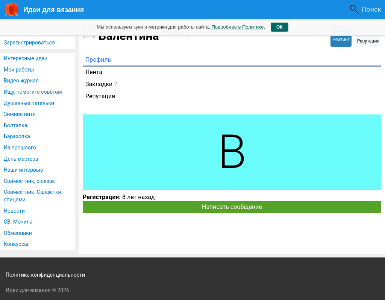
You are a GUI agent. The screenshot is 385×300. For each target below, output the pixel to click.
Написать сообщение (232, 206)
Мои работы (19, 70)
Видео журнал (21, 81)
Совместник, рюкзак (29, 181)
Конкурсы (16, 244)
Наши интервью (23, 170)
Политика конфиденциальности (45, 275)
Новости (14, 211)
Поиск (371, 9)
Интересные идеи (25, 58)
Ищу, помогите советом (33, 92)
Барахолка (17, 136)
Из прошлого (20, 148)
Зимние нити (20, 114)
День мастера (21, 159)
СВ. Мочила (18, 222)
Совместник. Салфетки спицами (32, 196)
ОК (279, 27)
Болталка (15, 125)
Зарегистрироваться (29, 43)
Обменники (18, 233)
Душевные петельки (29, 103)
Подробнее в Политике (237, 27)
